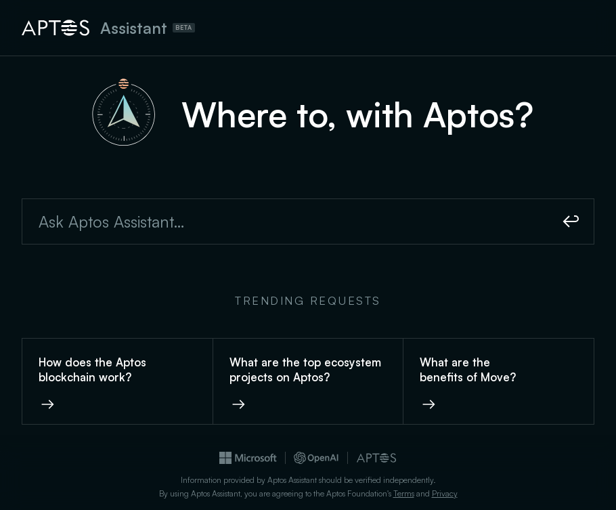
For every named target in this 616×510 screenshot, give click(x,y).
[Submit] (571, 221)
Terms (403, 493)
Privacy (445, 493)
